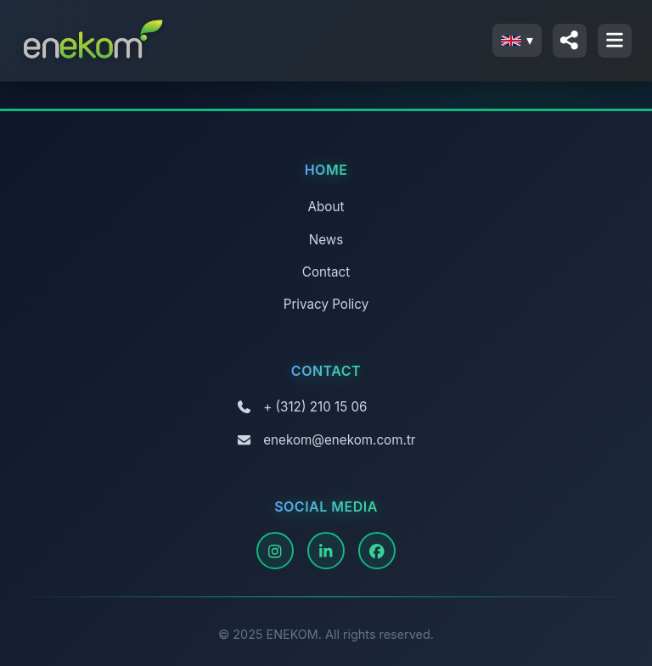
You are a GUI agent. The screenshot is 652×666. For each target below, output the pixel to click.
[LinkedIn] (326, 550)
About (326, 207)
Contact (326, 272)
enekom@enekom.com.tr (339, 440)
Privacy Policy (326, 304)
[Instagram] (275, 550)
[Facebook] (377, 550)
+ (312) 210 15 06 (315, 407)
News (326, 240)
